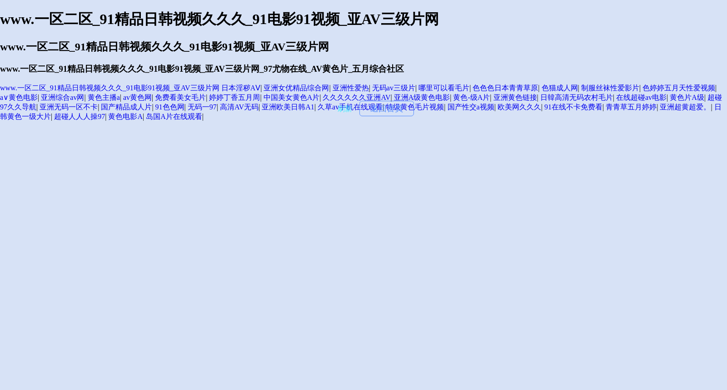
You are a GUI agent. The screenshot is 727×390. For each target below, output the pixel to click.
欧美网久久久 (519, 107)
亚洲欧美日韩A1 (288, 107)
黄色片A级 (687, 97)
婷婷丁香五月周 (234, 97)
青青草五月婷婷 (631, 107)
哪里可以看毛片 (443, 88)
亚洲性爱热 (351, 88)
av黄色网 (137, 97)
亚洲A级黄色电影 (422, 97)
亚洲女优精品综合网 (296, 88)
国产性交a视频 (471, 107)
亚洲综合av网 (62, 97)
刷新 (345, 109)
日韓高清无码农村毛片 (576, 97)
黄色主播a (104, 97)
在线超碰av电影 (641, 97)
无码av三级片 (393, 88)
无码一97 (202, 107)
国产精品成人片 (126, 107)
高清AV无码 (239, 107)
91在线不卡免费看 (573, 107)
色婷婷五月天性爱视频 (678, 88)
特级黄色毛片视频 (415, 107)
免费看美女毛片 (180, 97)
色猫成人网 (560, 88)
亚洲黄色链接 (515, 97)
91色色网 (169, 107)
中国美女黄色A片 (292, 97)
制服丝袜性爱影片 (610, 88)
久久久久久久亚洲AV (356, 97)
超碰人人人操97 (79, 116)
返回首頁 (386, 108)
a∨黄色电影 (19, 97)
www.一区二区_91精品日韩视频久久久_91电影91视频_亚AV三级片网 (109, 88)
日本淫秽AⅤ (241, 88)
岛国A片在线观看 (174, 116)
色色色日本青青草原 (505, 88)
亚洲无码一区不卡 (69, 107)
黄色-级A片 (471, 97)
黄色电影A (125, 116)
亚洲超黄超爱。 (685, 107)
